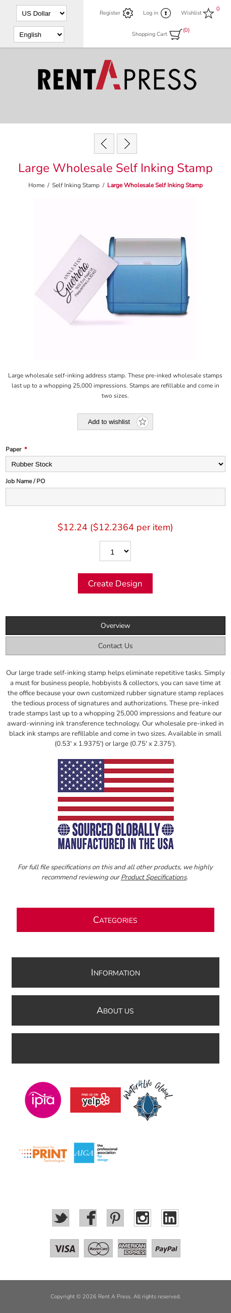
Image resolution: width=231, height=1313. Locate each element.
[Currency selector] (41, 13)
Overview (115, 625)
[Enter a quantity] (115, 551)
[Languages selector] (39, 34)
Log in (150, 13)
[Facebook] (88, 1218)
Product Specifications (154, 877)
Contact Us (115, 646)
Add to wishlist (109, 422)
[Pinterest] (115, 1218)
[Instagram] (142, 1218)
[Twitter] (61, 1218)
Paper (13, 449)
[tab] (115, 625)
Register (110, 13)
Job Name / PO (25, 481)
